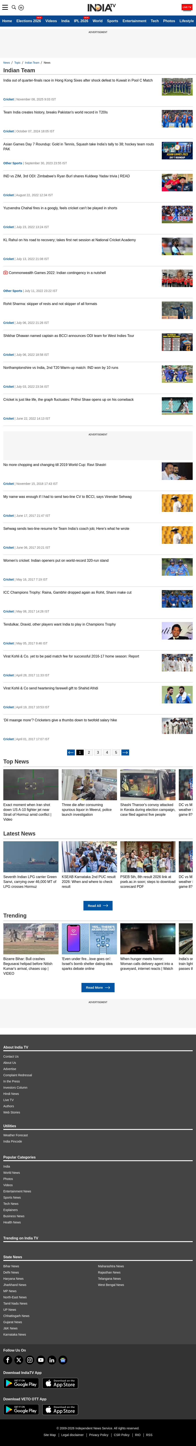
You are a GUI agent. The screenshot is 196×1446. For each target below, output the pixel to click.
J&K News (10, 1328)
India (65, 21)
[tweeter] (18, 1360)
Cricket (8, 99)
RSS (149, 1435)
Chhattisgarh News (16, 1316)
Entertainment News (17, 1191)
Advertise (9, 1069)
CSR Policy (122, 1435)
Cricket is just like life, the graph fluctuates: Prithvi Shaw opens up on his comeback (68, 399)
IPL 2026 (81, 21)
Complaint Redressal (17, 1075)
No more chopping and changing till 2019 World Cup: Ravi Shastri (54, 465)
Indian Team (32, 62)
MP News (10, 1291)
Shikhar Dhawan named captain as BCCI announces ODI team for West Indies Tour (68, 336)
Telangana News (109, 1278)
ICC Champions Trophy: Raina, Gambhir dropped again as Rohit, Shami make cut (67, 592)
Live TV (8, 1100)
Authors (8, 1106)
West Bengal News (111, 1285)
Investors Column (15, 1087)
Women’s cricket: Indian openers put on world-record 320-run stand (56, 560)
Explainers (10, 1210)
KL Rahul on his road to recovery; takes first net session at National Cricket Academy (69, 240)
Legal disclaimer (72, 1435)
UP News (9, 1309)
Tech (155, 21)
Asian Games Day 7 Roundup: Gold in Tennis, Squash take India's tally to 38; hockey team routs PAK (78, 146)
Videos (51, 21)
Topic (17, 62)
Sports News (12, 1197)
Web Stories (11, 1112)
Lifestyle (186, 21)
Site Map (49, 1435)
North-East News (15, 1297)
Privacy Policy (98, 1435)
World (98, 21)
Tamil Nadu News (15, 1303)
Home (7, 21)
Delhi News (11, 1272)
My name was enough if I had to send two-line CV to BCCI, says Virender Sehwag (67, 497)
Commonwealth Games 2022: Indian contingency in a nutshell (54, 272)
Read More (98, 987)
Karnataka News (14, 1334)
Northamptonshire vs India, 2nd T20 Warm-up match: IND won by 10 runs (60, 368)
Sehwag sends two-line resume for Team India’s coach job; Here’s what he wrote (66, 528)
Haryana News (13, 1278)
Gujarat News (12, 1322)
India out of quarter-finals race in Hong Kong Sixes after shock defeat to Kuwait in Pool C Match (78, 80)
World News (11, 1172)
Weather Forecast (15, 1135)
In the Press (11, 1081)
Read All (98, 905)
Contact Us (11, 1056)
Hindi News (11, 1094)
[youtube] (40, 1360)
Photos (169, 21)
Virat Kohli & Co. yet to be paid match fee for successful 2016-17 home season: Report (71, 656)
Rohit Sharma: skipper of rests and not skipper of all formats (50, 304)
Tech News (10, 1203)
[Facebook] (7, 1360)
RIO (138, 1435)
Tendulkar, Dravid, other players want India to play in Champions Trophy (59, 624)
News (6, 62)
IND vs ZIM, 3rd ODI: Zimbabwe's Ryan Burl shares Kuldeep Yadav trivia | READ (66, 176)
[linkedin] (51, 1360)
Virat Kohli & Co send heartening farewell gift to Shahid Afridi (50, 688)
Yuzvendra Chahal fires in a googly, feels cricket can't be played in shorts (60, 208)
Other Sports (12, 163)
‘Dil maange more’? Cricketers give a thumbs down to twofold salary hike (60, 720)
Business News (13, 1216)
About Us (9, 1062)
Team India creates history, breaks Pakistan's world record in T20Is (55, 112)
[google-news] (62, 1360)
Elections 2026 (28, 21)
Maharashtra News (111, 1266)
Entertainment (134, 21)
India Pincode (12, 1141)
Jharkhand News (14, 1285)
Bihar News (11, 1266)
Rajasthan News (109, 1272)
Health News (12, 1222)
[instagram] (29, 1360)
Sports (112, 21)
